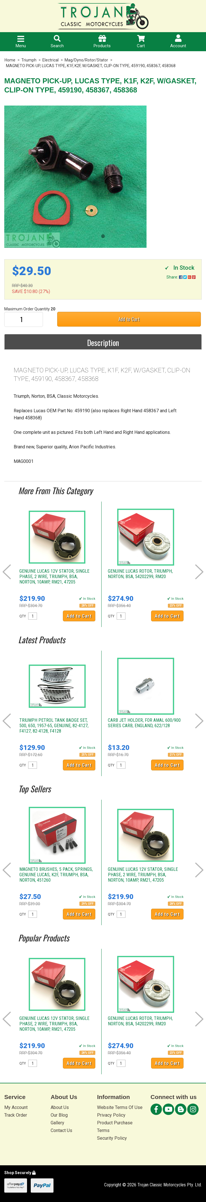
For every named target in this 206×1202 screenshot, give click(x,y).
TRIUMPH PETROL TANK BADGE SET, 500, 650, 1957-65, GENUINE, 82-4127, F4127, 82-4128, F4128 (53, 726)
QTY (22, 616)
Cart (141, 41)
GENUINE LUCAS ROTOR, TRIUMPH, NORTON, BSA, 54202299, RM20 (140, 573)
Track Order (15, 1115)
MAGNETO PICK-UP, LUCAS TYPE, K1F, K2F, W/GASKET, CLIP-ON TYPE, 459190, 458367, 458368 (91, 65)
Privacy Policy (111, 1115)
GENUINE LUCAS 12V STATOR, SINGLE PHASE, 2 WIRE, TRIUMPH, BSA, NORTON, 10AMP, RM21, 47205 (54, 576)
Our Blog (59, 1115)
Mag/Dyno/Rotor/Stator (86, 60)
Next (199, 571)
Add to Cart (129, 319)
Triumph (28, 60)
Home (10, 60)
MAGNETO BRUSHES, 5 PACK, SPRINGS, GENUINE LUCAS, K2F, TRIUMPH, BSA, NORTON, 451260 (56, 875)
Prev (7, 571)
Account (178, 41)
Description (103, 342)
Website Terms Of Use (120, 1107)
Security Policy (112, 1138)
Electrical (50, 60)
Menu (21, 42)
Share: (180, 277)
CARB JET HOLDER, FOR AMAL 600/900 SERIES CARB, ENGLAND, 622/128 (144, 723)
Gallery (57, 1122)
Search (57, 41)
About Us (60, 1107)
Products (102, 41)
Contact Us (61, 1130)
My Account (16, 1107)
